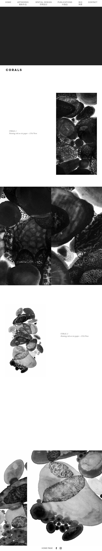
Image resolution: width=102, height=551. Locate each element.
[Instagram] (60, 548)
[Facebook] (56, 548)
